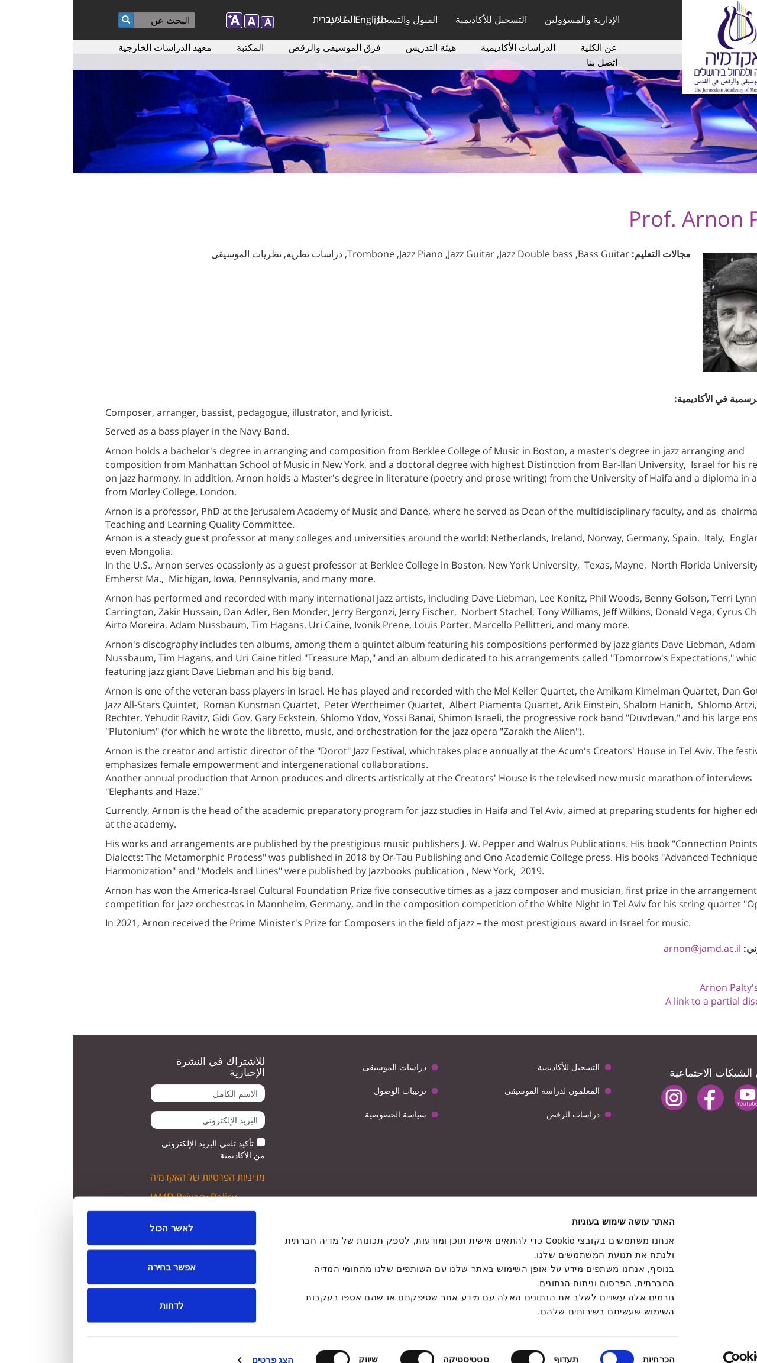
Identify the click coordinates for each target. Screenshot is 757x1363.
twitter (711, 1097)
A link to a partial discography (658, 1000)
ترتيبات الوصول (327, 1090)
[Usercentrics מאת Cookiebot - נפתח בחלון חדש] (681, 1340)
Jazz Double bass (463, 253)
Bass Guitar (531, 253)
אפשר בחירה (99, 1247)
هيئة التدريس (358, 47)
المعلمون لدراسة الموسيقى (479, 1090)
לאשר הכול (98, 1208)
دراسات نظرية (241, 253)
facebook (638, 1097)
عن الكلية (526, 47)
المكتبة (177, 47)
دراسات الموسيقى (322, 1067)
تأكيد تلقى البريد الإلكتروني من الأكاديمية (140, 1149)
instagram (601, 1097)
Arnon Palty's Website (675, 987)
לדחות (99, 1285)
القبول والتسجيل (332, 19)
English (298, 19)
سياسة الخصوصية (323, 1114)
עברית (252, 19)
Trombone (298, 253)
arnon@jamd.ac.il (629, 948)
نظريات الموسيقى (173, 253)
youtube (674, 1097)
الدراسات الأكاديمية (445, 47)
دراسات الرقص (500, 1114)
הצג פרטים (200, 1340)
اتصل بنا (529, 62)
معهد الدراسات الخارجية (92, 47)
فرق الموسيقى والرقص (262, 47)
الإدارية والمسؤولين (509, 19)
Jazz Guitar (398, 253)
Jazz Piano (348, 253)
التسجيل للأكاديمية (418, 19)
